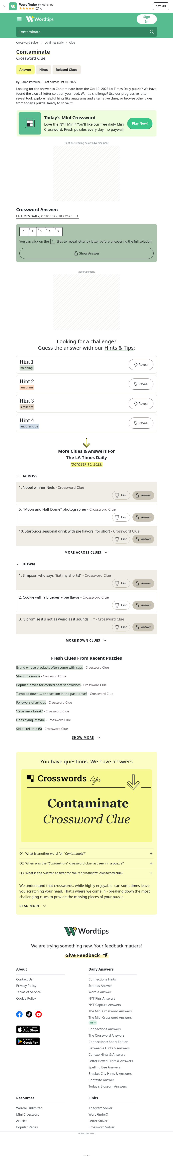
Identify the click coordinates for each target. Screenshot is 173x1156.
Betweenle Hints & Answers (109, 1048)
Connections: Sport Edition (108, 1042)
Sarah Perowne (31, 82)
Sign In (146, 19)
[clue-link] (86, 487)
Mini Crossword (28, 1114)
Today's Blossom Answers (107, 1086)
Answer (143, 495)
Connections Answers (104, 1029)
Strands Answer (100, 985)
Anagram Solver (100, 1108)
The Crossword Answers (106, 1035)
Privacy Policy (26, 985)
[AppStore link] (40, 1029)
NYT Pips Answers (101, 998)
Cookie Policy (26, 998)
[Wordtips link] (40, 19)
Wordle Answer (99, 992)
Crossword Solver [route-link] (27, 42)
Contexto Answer (101, 1080)
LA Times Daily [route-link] (54, 42)
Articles (21, 1121)
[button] (86, 365)
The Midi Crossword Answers (110, 1017)
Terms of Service (28, 992)
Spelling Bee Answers (104, 1067)
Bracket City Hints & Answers (110, 1073)
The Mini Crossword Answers (110, 1011)
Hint (121, 495)
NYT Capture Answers (104, 1005)
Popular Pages (27, 1127)
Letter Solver (97, 1121)
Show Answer (86, 253)
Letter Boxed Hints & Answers (110, 1061)
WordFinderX (98, 1114)
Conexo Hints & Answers (106, 1054)
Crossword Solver (101, 1127)
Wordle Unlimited (29, 1108)
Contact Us (24, 979)
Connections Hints (102, 979)
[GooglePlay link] (40, 1041)
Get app (160, 6)
